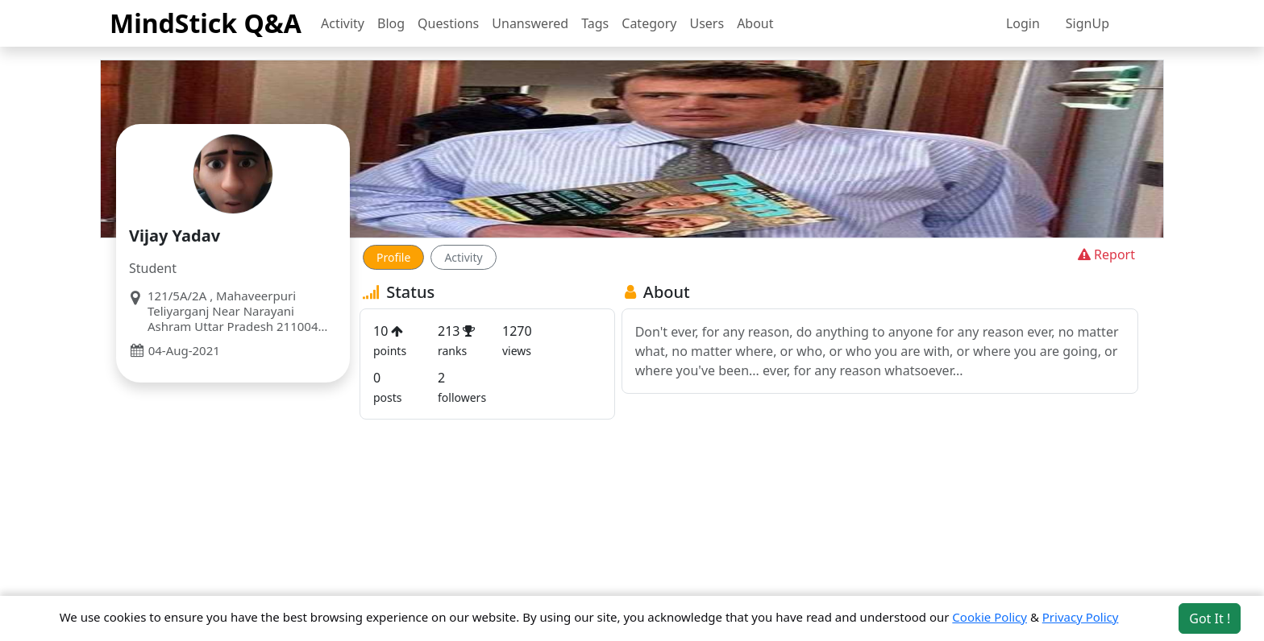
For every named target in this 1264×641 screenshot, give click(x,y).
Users (706, 23)
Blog (391, 23)
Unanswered (530, 23)
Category (649, 23)
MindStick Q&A (205, 23)
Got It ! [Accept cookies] (1209, 618)
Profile (393, 257)
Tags (595, 23)
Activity (342, 23)
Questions (448, 23)
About (755, 23)
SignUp (1087, 23)
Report (1105, 254)
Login (1023, 23)
